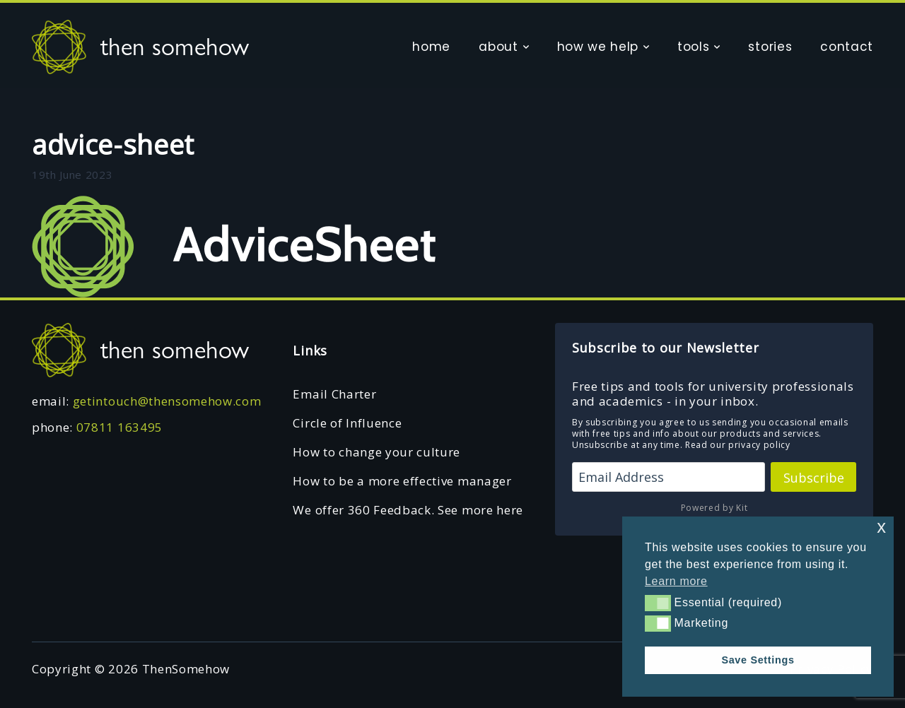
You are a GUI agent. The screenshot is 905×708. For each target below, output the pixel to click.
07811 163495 (119, 427)
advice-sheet (113, 144)
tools (693, 46)
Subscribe (813, 477)
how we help (597, 46)
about (498, 46)
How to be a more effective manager (402, 481)
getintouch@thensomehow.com (167, 401)
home (431, 46)
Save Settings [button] (757, 660)
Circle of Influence (347, 423)
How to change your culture (376, 452)
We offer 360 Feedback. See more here (407, 510)
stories (770, 46)
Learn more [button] (676, 581)
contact (846, 46)
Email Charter (334, 394)
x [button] (881, 526)
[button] (658, 602)
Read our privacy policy (737, 445)
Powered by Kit (714, 507)
